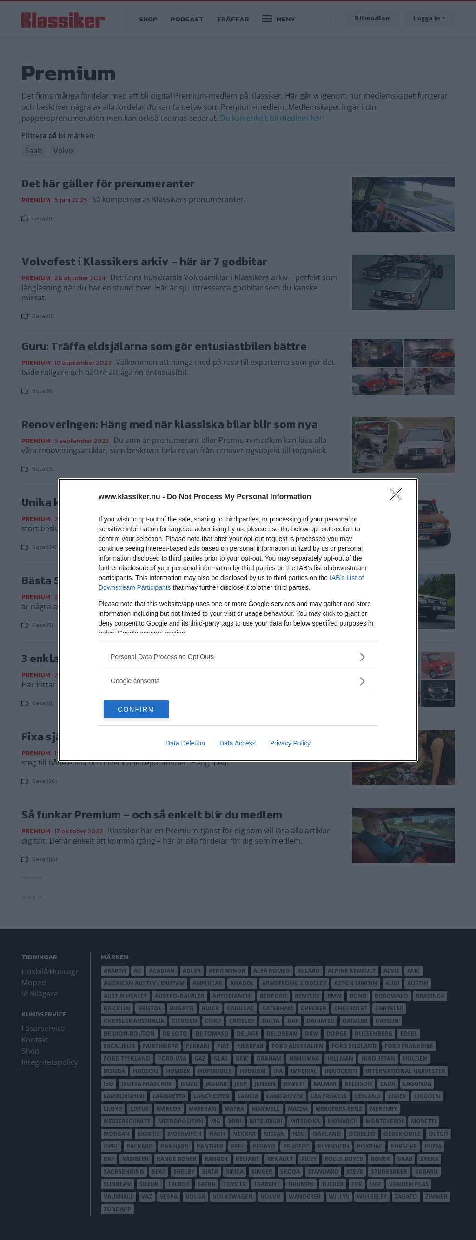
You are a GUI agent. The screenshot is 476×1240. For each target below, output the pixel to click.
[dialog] (238, 620)
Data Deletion (185, 743)
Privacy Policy (290, 743)
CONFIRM (147, 709)
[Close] (399, 497)
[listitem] (238, 656)
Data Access (237, 743)
